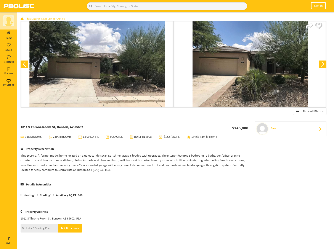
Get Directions (70, 228)
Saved (9, 47)
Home (9, 35)
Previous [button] (24, 64)
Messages (9, 59)
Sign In (318, 6)
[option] (97, 64)
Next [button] (322, 64)
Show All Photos (310, 111)
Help (9, 241)
